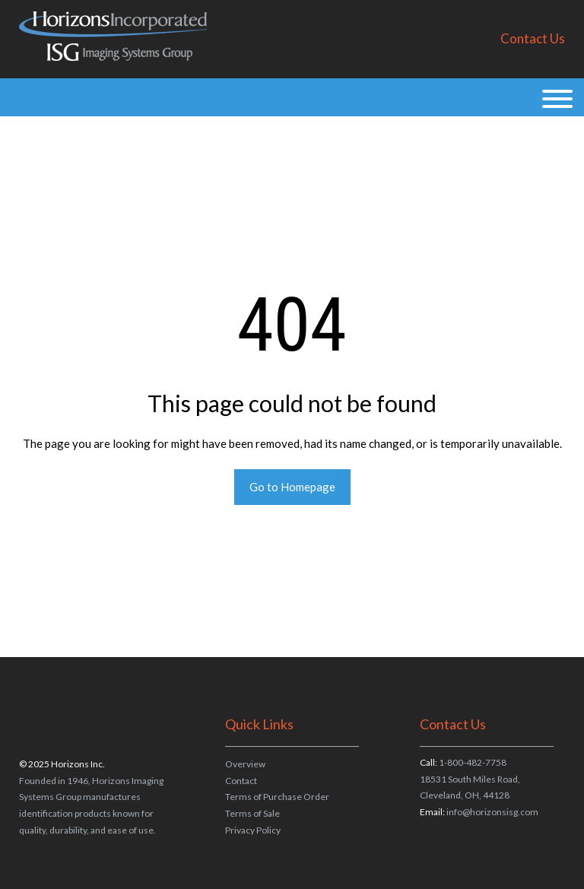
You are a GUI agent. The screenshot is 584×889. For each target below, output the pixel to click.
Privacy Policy (253, 830)
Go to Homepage (292, 487)
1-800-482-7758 (472, 762)
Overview (245, 764)
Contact (241, 780)
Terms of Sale (252, 813)
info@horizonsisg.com (492, 812)
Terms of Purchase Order (277, 796)
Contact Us (532, 38)
